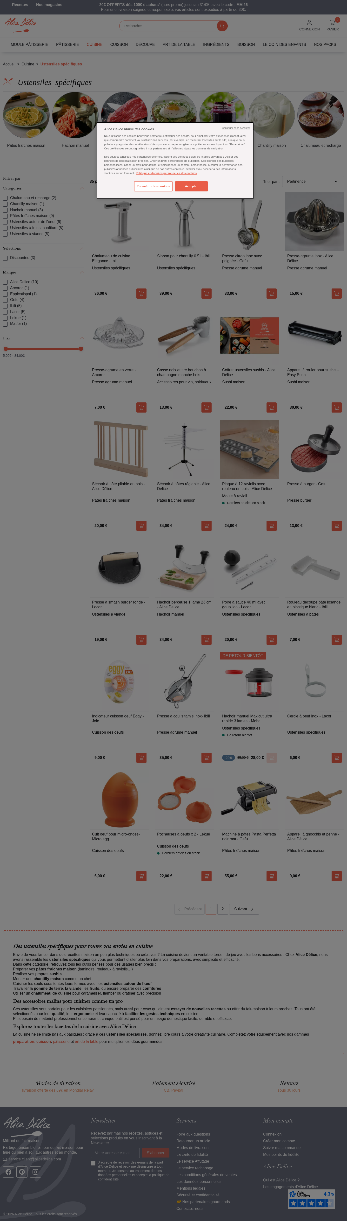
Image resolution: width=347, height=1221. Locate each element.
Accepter (191, 186)
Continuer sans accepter (236, 127)
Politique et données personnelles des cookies (166, 173)
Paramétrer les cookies (153, 186)
